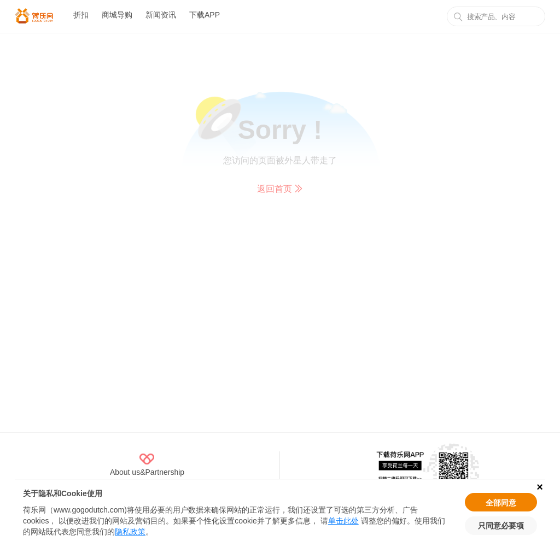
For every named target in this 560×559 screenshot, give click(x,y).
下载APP (204, 14)
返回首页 (280, 188)
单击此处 (343, 520)
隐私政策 (130, 531)
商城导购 (117, 14)
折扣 (81, 14)
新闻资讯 (160, 14)
